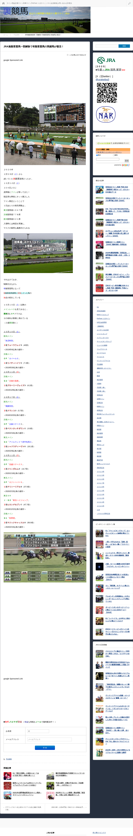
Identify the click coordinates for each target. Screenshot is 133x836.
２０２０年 (100, 494)
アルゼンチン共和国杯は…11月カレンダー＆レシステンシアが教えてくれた (117, 598)
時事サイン (27, 3)
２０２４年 (100, 502)
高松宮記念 (100, 467)
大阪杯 (99, 383)
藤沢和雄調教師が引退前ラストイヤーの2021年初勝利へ (70, 774)
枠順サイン (100, 425)
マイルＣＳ (100, 357)
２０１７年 (100, 483)
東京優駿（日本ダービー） (106, 422)
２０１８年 (100, 487)
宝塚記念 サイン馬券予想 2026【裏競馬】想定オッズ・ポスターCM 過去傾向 (117, 222)
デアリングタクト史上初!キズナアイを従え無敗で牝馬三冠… (23, 808)
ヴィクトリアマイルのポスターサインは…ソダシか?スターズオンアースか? (117, 708)
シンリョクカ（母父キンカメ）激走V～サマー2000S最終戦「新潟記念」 (117, 555)
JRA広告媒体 (101, 311)
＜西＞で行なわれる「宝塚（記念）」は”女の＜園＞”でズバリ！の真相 (117, 544)
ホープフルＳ (101, 353)
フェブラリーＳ (102, 349)
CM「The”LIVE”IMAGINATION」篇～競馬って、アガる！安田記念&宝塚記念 (117, 211)
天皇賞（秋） (101, 391)
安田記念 (100, 395)
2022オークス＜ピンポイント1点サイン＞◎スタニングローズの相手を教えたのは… (117, 631)
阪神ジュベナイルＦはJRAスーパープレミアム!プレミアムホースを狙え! (27, 784)
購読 (98, 155)
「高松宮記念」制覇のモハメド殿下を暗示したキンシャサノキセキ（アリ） (117, 686)
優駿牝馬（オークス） (104, 368)
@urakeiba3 (102, 79)
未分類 (99, 418)
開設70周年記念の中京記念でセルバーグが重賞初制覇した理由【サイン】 (117, 664)
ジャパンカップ (102, 334)
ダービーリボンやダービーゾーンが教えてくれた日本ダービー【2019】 (117, 609)
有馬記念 (100, 410)
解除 (115, 155)
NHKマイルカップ (103, 314)
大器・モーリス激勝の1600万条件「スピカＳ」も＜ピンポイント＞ (117, 565)
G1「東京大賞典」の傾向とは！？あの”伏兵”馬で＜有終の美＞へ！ (26, 774)
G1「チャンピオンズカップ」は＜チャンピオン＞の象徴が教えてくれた (117, 533)
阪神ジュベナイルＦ (103, 464)
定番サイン (19, 3)
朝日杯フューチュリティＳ (106, 414)
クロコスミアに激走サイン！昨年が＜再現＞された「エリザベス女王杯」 (117, 653)
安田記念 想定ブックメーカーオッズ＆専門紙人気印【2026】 (117, 199)
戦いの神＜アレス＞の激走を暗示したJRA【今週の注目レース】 (117, 718)
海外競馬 (100, 433)
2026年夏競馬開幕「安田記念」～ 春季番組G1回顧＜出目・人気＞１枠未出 (117, 255)
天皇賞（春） (101, 387)
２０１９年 (100, 490)
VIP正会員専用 (102, 322)
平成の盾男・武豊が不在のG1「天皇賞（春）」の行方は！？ (69, 784)
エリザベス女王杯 (103, 330)
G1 (98, 307)
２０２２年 (100, 498)
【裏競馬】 (100, 326)
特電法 (69, 3)
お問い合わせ (62, 3)
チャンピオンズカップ (104, 341)
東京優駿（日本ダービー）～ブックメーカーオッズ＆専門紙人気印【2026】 (117, 277)
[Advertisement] (45, 81)
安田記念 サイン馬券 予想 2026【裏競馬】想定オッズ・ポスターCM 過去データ (117, 189)
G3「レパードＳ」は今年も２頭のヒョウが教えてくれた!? (117, 620)
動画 (98, 376)
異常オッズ (100, 445)
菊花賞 (99, 456)
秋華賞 (99, 452)
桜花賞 (99, 429)
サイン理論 (11, 3)
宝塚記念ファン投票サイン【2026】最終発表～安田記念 (116, 243)
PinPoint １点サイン (38, 3)
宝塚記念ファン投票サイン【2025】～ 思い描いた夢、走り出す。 (117, 730)
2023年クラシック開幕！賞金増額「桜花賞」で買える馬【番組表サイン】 (70, 794)
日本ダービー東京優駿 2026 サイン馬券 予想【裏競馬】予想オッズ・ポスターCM (117, 288)
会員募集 (54, 3)
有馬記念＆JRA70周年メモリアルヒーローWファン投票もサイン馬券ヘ (117, 675)
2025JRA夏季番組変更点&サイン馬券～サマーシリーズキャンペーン (27, 794)
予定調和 (9, 759)
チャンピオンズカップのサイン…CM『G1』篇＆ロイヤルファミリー (117, 741)
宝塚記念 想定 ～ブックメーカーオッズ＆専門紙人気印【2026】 (117, 265)
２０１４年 (100, 471)
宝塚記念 (100, 402)
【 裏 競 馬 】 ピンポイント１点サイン (109, 152)
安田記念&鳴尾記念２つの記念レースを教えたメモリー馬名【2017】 (117, 577)
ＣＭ (98, 510)
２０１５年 (100, 475)
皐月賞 (99, 448)
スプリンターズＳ (103, 337)
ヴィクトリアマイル (103, 360)
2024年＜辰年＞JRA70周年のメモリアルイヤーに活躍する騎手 (117, 751)
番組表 (99, 441)
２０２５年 (100, 506)
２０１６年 (100, 479)
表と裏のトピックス (99, 832)
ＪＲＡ (48, 3)
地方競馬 (100, 379)
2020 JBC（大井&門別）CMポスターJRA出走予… (68, 807)
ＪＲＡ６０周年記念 (103, 513)
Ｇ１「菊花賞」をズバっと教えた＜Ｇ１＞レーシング (117, 587)
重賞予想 (100, 460)
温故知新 (100, 437)
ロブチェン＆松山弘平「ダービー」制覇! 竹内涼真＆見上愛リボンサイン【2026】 (117, 233)
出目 (98, 372)
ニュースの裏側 (102, 345)
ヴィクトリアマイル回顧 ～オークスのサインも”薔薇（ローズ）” (117, 697)
